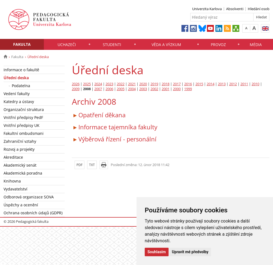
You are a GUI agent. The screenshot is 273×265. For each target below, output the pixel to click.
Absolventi (234, 8)
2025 (87, 84)
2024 (98, 84)
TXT (92, 165)
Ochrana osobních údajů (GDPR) (33, 212)
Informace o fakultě (21, 69)
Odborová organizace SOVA (29, 197)
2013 (222, 84)
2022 (120, 84)
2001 (165, 89)
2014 (210, 84)
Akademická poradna (23, 173)
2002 (154, 89)
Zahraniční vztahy (20, 141)
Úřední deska (16, 77)
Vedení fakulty (17, 93)
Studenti (112, 44)
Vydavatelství (15, 189)
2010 (255, 84)
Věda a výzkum (166, 44)
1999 (188, 89)
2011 (244, 84)
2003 (143, 89)
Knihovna (12, 181)
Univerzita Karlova (207, 8)
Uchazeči (67, 44)
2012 (233, 84)
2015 (199, 84)
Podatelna (21, 85)
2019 (154, 84)
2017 (177, 84)
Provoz (218, 44)
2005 (120, 89)
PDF (79, 165)
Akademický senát (20, 165)
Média (256, 44)
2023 (109, 84)
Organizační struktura (24, 109)
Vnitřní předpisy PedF (23, 117)
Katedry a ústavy (19, 101)
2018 (165, 84)
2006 (109, 89)
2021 (132, 84)
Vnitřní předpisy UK (21, 125)
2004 (132, 89)
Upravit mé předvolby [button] (190, 252)
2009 (75, 89)
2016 (188, 84)
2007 (98, 89)
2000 (177, 89)
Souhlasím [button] (156, 252)
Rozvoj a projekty (19, 149)
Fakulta (22, 44)
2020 (143, 84)
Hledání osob (258, 8)
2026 (75, 84)
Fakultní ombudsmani (24, 133)
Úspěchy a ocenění (21, 204)
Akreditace (13, 157)
